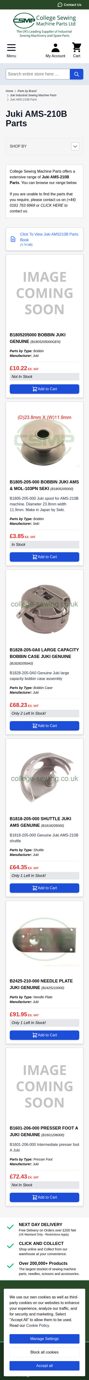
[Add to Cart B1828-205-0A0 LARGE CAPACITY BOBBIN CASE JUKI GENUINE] (44, 726)
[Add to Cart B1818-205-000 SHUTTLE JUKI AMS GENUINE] (44, 888)
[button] (44, 146)
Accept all (44, 1366)
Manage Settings (44, 1339)
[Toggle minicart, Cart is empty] (76, 50)
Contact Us (69, 5)
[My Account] (55, 50)
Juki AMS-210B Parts (23, 99)
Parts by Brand (27, 91)
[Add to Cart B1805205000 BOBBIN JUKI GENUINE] (44, 389)
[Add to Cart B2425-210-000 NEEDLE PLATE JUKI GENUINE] (44, 1035)
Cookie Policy (37, 1325)
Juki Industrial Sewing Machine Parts (33, 95)
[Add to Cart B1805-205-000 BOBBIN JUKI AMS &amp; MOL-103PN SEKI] (44, 557)
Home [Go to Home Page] (9, 91)
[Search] (76, 74)
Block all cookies (44, 1352)
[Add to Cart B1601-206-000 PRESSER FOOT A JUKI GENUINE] (44, 1197)
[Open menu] (11, 50)
